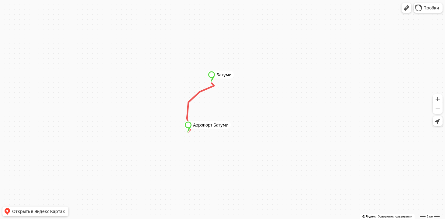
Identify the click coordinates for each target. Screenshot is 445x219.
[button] (406, 8)
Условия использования (395, 216)
